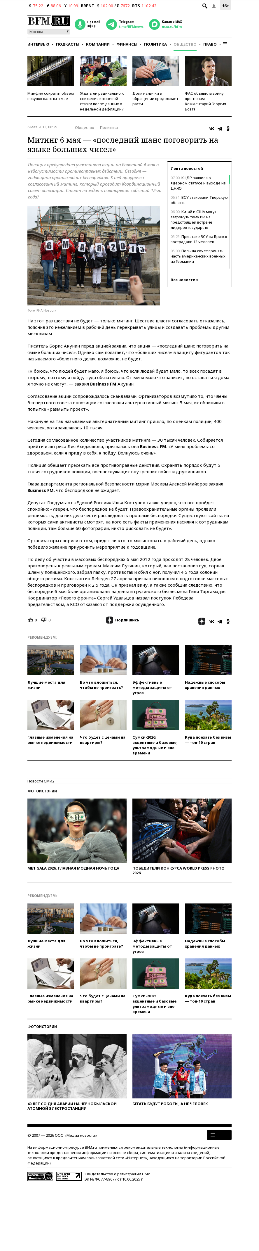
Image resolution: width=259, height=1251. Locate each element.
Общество (185, 44)
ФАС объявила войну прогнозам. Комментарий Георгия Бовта (205, 101)
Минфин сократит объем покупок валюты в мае (50, 96)
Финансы (126, 44)
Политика (155, 44)
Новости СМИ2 (40, 781)
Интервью (38, 44)
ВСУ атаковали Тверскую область (199, 200)
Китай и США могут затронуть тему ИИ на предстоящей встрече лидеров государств (193, 219)
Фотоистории (42, 791)
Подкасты (67, 44)
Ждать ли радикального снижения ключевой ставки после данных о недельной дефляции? (102, 101)
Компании (98, 44)
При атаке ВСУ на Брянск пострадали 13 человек (199, 239)
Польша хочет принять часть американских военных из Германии (198, 256)
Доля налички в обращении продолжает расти (155, 98)
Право (210, 44)
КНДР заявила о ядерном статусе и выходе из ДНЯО (198, 183)
